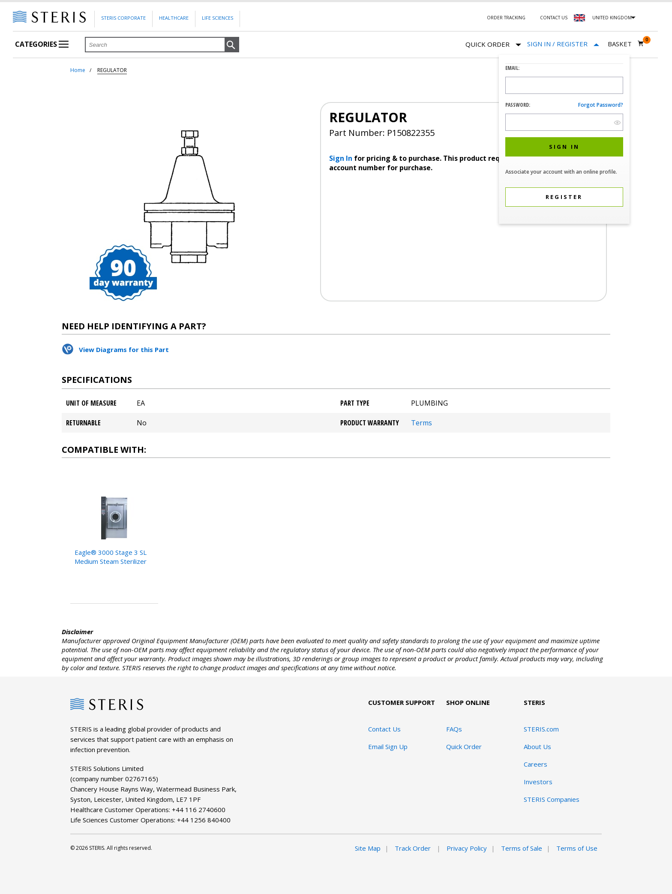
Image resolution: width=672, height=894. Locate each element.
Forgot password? (600, 104)
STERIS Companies (551, 799)
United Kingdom (612, 18)
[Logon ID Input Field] (564, 85)
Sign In (341, 158)
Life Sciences (217, 18)
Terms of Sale (521, 848)
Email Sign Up (388, 746)
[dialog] (564, 140)
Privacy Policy (467, 848)
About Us (537, 746)
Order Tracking (506, 18)
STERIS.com (541, 729)
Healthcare (174, 18)
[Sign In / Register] (563, 44)
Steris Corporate (123, 18)
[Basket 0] (626, 43)
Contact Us (553, 18)
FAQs (454, 729)
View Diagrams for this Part (124, 349)
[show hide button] (617, 122)
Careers (535, 764)
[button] (232, 45)
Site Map (368, 848)
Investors (538, 781)
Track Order (413, 848)
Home (77, 70)
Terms (421, 422)
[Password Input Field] (564, 122)
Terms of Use (576, 848)
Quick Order (493, 44)
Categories (42, 44)
